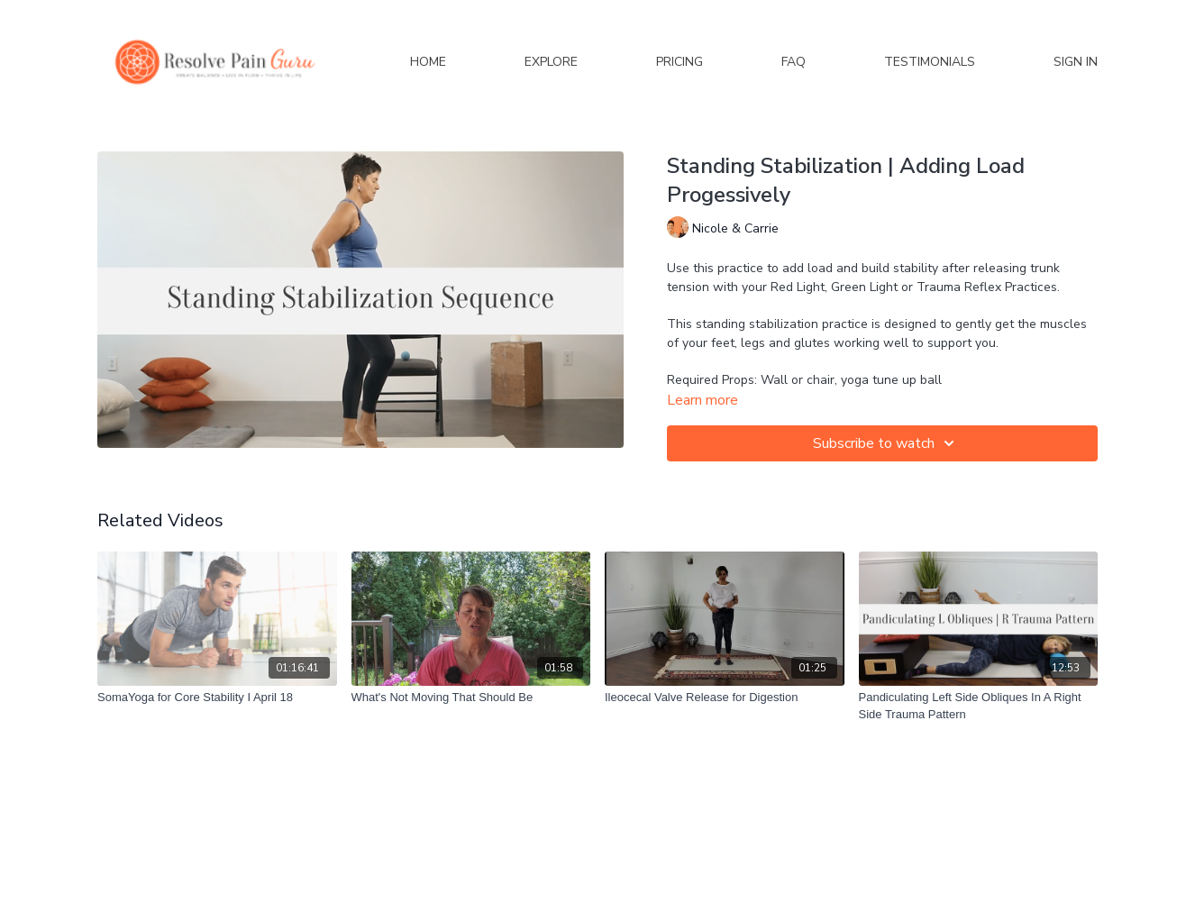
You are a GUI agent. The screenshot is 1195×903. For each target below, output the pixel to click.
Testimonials (929, 61)
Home (428, 61)
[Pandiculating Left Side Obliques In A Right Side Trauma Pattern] (979, 706)
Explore (551, 61)
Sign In (1076, 61)
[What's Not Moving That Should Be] (471, 698)
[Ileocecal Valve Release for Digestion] (724, 698)
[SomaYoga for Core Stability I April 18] (217, 698)
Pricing (679, 61)
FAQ (793, 61)
